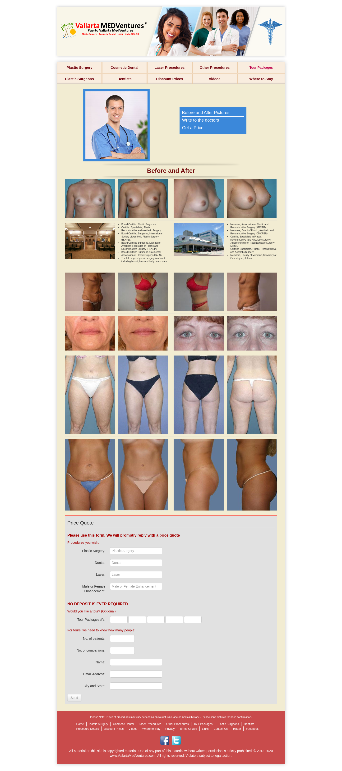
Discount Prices (169, 79)
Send (74, 698)
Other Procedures (215, 67)
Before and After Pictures (205, 112)
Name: (100, 662)
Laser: (100, 574)
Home (80, 724)
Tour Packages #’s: (91, 619)
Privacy (170, 728)
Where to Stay (261, 79)
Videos (215, 79)
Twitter (237, 728)
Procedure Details (87, 728)
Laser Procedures (170, 67)
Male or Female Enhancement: (93, 588)
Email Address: (94, 674)
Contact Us (221, 728)
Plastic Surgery (79, 67)
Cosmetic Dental (125, 67)
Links (205, 728)
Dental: (100, 563)
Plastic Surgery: (93, 551)
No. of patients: (94, 638)
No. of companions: (91, 650)
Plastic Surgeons (79, 79)
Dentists (124, 79)
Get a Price (192, 127)
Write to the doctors (200, 120)
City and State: (94, 686)
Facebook (252, 728)
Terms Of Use (188, 728)
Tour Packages (261, 67)
